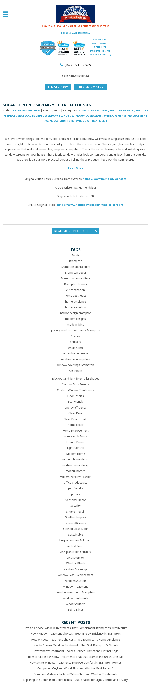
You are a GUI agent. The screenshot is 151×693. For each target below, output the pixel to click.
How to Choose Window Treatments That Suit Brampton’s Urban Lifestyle (75, 657)
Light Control (75, 448)
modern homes (75, 471)
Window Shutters (59, 121)
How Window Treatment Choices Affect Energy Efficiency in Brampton (75, 633)
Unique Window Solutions (75, 540)
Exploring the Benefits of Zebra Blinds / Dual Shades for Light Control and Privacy (75, 680)
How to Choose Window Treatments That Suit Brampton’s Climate (75, 645)
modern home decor (75, 459)
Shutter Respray (75, 517)
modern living (75, 324)
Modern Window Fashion (75, 477)
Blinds (75, 255)
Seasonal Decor (75, 500)
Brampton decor (75, 272)
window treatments (75, 598)
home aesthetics (75, 295)
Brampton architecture (75, 267)
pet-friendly (75, 488)
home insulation (75, 307)
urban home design (75, 353)
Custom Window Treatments (75, 390)
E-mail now (58, 87)
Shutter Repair (121, 110)
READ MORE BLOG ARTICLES (75, 231)
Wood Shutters (75, 604)
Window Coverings (87, 115)
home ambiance (75, 301)
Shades (75, 336)
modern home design (75, 465)
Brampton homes (75, 284)
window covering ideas (75, 359)
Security (75, 505)
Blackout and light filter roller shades (75, 378)
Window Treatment (91, 121)
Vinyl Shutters (75, 558)
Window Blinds (57, 115)
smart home (76, 348)
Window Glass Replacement (126, 115)
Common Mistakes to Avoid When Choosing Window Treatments (75, 674)
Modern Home (75, 454)
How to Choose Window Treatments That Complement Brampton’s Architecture (75, 628)
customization (75, 290)
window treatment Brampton (76, 592)
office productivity (75, 482)
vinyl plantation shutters (75, 552)
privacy (75, 494)
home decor (75, 425)
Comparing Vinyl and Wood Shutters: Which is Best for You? (75, 668)
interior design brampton (75, 313)
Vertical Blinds (29, 115)
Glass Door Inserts (76, 419)
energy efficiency (75, 407)
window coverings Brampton (75, 365)
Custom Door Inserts (75, 384)
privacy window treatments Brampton (75, 330)
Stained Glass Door (75, 529)
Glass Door (75, 413)
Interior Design (75, 442)
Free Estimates (90, 87)
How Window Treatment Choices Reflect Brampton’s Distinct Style (75, 651)
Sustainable (75, 534)
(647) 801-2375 (78, 64)
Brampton (75, 261)
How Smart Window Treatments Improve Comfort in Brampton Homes (76, 662)
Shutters (75, 342)
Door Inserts (75, 396)
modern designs (75, 319)
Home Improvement (75, 430)
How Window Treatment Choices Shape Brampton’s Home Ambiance (75, 639)
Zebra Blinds (76, 609)
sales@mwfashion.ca (75, 76)
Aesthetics (75, 371)
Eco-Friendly (75, 401)
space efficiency (75, 523)
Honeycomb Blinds (92, 110)
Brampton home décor (75, 278)
